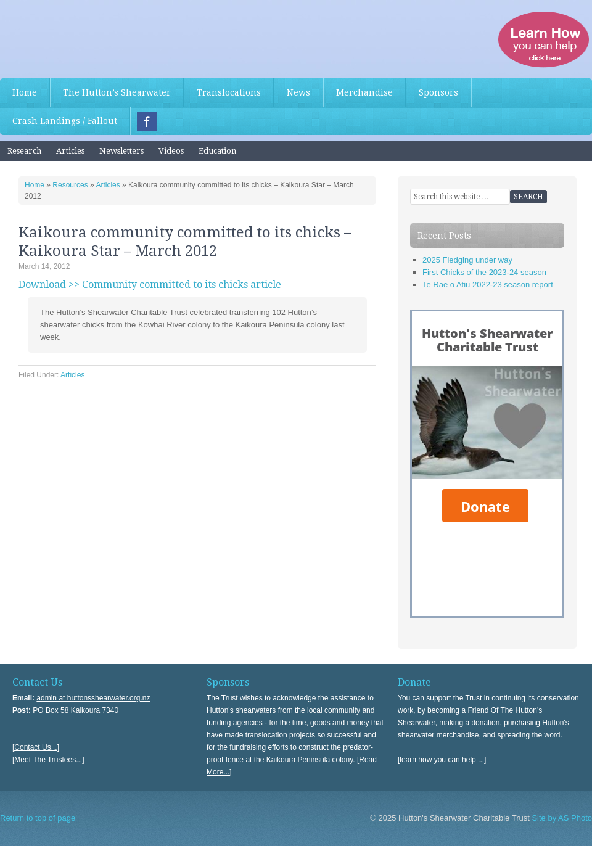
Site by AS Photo (561, 818)
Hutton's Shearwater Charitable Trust (92, 37)
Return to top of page (37, 818)
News (298, 92)
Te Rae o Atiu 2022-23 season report (487, 284)
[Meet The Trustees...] (48, 759)
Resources (70, 185)
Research (24, 150)
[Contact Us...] (35, 747)
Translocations (229, 92)
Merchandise (364, 92)
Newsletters (121, 150)
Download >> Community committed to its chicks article (149, 284)
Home (24, 92)
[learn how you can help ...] (442, 759)
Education (217, 150)
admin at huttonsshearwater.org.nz (93, 698)
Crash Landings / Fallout (64, 121)
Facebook (147, 121)
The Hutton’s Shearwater (117, 92)
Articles (70, 150)
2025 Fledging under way (467, 260)
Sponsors (438, 92)
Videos (171, 150)
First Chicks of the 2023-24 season (484, 272)
